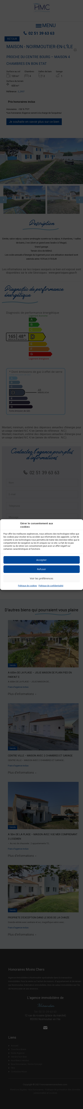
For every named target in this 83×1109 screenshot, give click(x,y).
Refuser (41, 569)
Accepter (41, 559)
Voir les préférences (41, 578)
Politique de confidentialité (51, 586)
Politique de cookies (27, 586)
